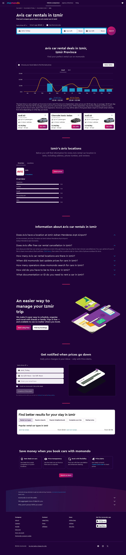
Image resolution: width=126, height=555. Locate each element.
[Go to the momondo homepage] (13, 3)
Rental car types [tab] (26, 420)
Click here (47, 251)
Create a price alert (98, 464)
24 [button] (36, 68)
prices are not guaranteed (59, 492)
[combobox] (22, 25)
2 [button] (31, 54)
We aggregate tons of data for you (67, 501)
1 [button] (59, 49)
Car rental (19, 8)
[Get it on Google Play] (101, 521)
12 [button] (46, 58)
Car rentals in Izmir (42, 8)
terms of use (41, 395)
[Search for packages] (3, 21)
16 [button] (31, 63)
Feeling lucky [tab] (90, 420)
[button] (3, 3)
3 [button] (36, 54)
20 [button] (50, 63)
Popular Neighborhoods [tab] (57, 420)
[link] (43, 127)
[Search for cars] (3, 17)
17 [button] (36, 63)
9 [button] (31, 58)
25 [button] (41, 68)
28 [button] (55, 68)
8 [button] (59, 54)
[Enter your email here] (42, 381)
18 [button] (41, 63)
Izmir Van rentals (24, 430)
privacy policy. (51, 395)
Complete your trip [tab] (75, 420)
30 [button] (32, 72)
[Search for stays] (3, 13)
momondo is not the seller (67, 498)
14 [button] (55, 58)
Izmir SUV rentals (72, 430)
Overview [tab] (21, 163)
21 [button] (55, 63)
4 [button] (41, 54)
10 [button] (36, 58)
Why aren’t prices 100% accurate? (67, 505)
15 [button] (60, 58)
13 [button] (50, 58)
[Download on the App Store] (101, 526)
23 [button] (32, 68)
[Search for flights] (3, 9)
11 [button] (41, 58)
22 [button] (60, 63)
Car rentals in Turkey (29, 8)
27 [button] (50, 68)
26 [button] (46, 68)
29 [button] (60, 68)
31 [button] (36, 72)
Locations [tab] (31, 163)
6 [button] (50, 54)
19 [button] (46, 63)
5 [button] (45, 54)
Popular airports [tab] (40, 420)
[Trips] (3, 27)
